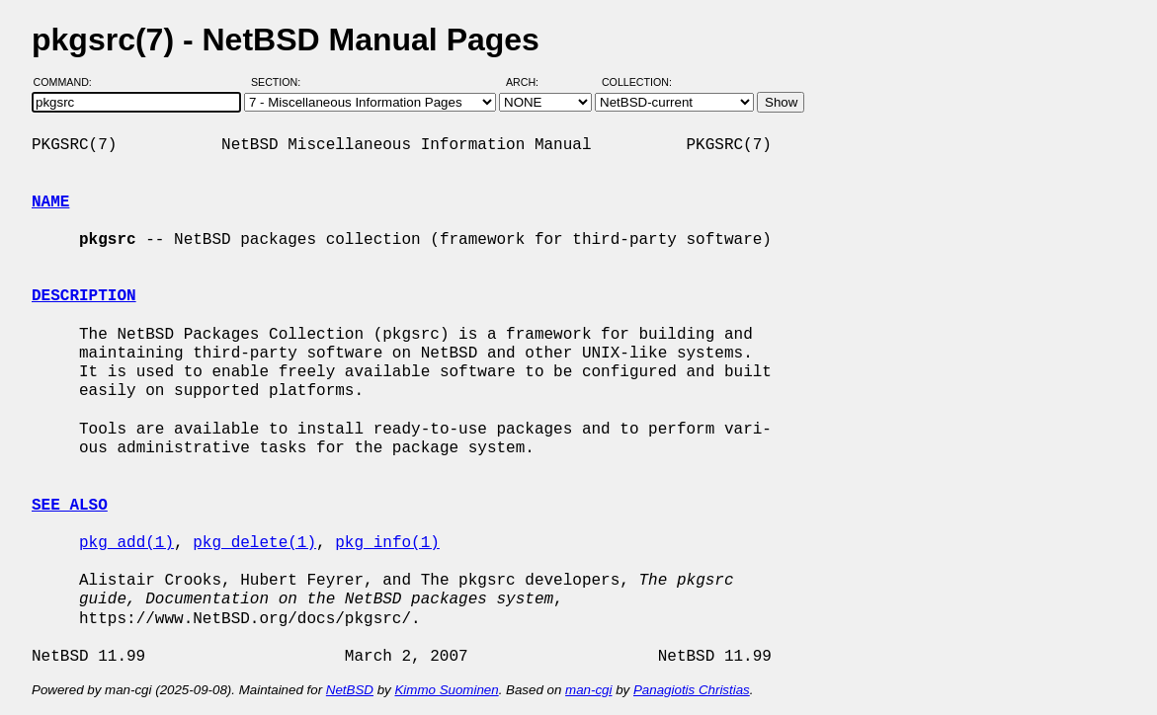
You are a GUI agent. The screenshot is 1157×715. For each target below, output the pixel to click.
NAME (50, 202)
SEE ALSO (70, 505)
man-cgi (588, 689)
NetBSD (349, 689)
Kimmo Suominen (446, 689)
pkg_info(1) (387, 543)
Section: (280, 82)
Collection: (637, 82)
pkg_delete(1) (254, 543)
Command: (69, 82)
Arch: (531, 82)
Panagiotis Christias (691, 689)
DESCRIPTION (84, 296)
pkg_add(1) (126, 543)
